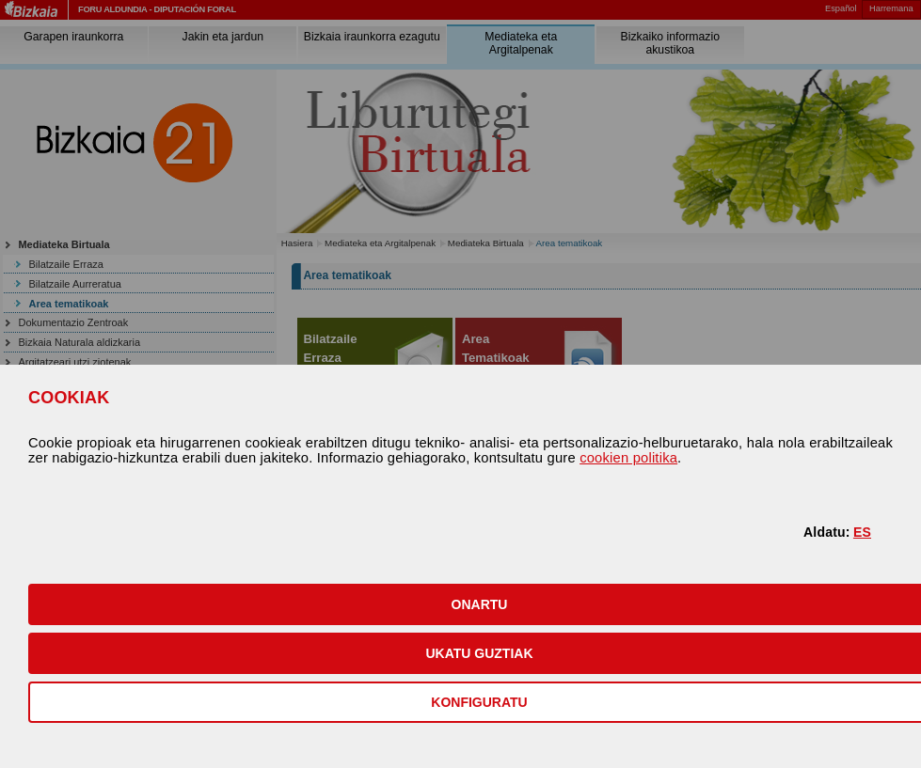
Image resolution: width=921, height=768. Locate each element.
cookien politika (628, 457)
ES (862, 532)
